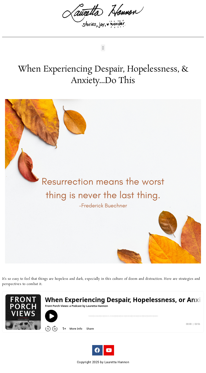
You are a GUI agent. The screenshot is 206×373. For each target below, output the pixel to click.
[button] (103, 47)
